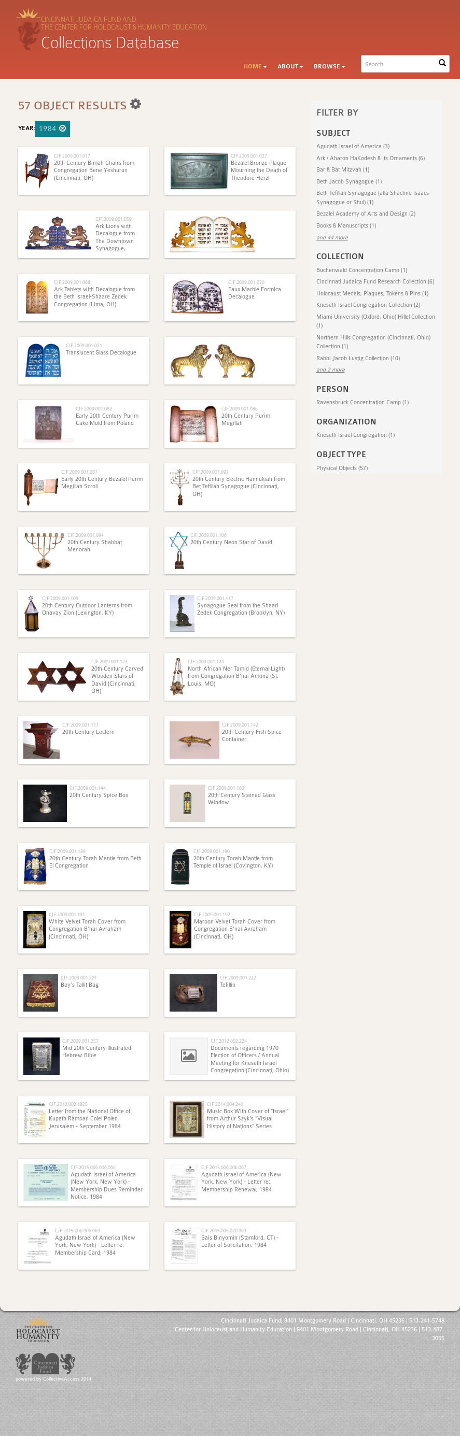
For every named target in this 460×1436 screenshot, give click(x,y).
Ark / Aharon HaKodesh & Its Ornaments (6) (370, 158)
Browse (329, 66)
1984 (52, 128)
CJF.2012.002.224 (229, 1041)
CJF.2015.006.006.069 (77, 1230)
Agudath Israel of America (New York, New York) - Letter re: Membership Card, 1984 (95, 1245)
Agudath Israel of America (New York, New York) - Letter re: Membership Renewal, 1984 (241, 1182)
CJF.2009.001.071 (84, 345)
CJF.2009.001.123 (109, 661)
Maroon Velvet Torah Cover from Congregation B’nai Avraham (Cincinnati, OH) (234, 929)
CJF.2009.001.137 (80, 725)
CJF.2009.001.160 (226, 788)
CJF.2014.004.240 (225, 1104)
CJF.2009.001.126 (206, 661)
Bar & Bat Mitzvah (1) (342, 169)
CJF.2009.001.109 (60, 598)
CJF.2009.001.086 (239, 408)
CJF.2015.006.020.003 (223, 1230)
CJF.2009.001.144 (87, 788)
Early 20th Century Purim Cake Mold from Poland (107, 419)
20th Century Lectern (88, 732)
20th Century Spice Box (98, 795)
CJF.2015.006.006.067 (223, 1167)
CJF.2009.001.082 (94, 408)
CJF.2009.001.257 (80, 1041)
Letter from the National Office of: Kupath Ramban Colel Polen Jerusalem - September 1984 (90, 1119)
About (290, 66)
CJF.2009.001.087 (79, 472)
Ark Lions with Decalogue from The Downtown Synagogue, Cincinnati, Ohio (115, 241)
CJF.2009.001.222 (238, 977)
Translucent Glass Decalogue (101, 352)
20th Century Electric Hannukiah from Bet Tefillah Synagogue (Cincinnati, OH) (238, 486)
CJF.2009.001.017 (72, 156)
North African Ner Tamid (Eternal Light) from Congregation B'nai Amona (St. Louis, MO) (236, 676)
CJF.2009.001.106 (208, 535)
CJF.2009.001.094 (85, 535)
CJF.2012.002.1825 (68, 1104)
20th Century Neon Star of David (231, 542)
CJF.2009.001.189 (67, 851)
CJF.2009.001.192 (212, 914)
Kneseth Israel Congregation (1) (355, 435)
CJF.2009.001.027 (249, 156)
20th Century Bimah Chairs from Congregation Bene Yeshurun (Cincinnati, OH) (94, 170)
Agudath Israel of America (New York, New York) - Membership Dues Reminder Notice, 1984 (107, 1185)
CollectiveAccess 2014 (67, 1379)
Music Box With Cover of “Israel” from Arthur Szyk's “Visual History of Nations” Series (247, 1119)
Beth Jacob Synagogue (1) (349, 181)
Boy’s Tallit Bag (80, 985)
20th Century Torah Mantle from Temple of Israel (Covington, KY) (233, 862)
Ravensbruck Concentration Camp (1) (362, 402)
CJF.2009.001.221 (79, 977)
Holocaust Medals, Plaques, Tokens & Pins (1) (372, 293)
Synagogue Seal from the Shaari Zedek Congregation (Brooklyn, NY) (241, 609)
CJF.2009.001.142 (240, 725)
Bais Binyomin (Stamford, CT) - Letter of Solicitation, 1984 (239, 1241)
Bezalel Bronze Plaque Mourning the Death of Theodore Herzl (259, 170)
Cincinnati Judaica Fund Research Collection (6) (375, 281)
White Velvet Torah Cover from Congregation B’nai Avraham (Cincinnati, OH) (87, 929)
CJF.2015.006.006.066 (93, 1167)
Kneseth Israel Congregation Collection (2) (368, 305)
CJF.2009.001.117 (215, 598)
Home (255, 66)
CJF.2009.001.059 (113, 219)
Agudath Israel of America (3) (352, 146)
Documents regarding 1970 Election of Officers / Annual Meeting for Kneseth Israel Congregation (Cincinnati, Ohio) (250, 1059)
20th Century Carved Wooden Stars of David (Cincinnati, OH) (117, 679)
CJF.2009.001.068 (72, 282)
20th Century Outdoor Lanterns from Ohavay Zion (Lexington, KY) (87, 609)
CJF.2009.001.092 (210, 472)
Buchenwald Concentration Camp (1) (361, 270)
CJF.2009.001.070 (246, 282)
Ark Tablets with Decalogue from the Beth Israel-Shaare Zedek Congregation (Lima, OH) (94, 297)
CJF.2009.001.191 (67, 914)
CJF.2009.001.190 (211, 851)
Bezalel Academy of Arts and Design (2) (365, 213)
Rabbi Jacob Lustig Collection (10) (358, 358)
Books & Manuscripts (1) (346, 225)
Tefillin (227, 985)
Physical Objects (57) (342, 468)
